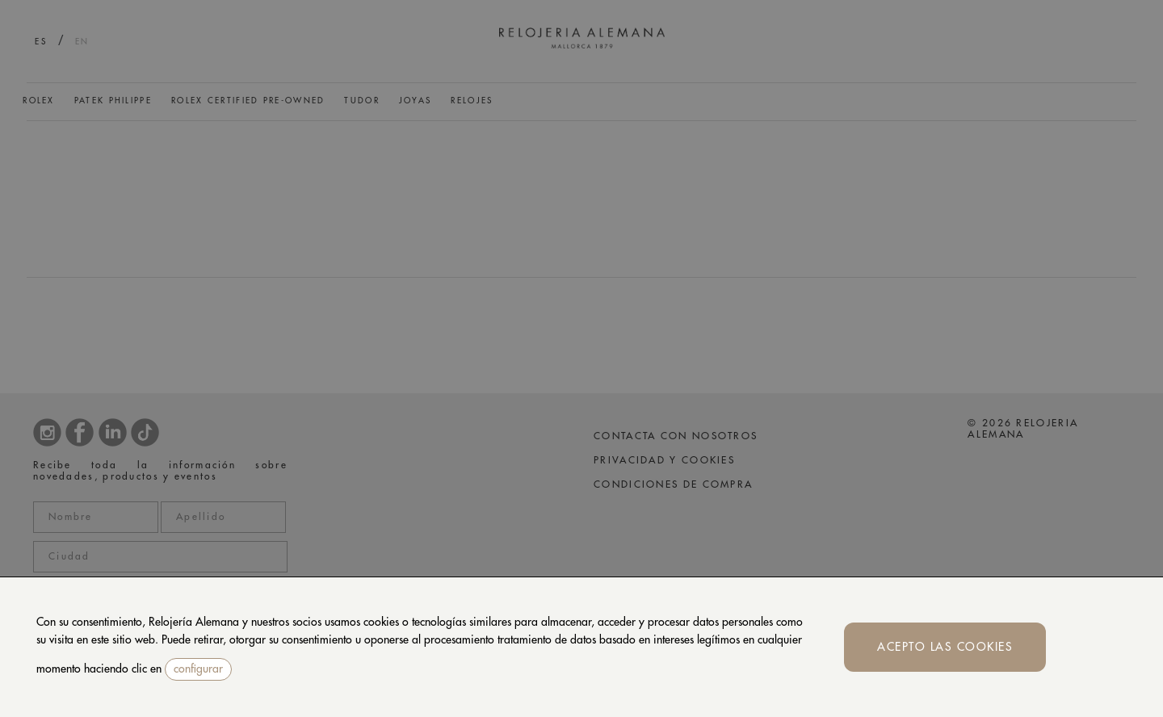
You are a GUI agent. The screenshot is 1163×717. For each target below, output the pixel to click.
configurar (198, 668)
